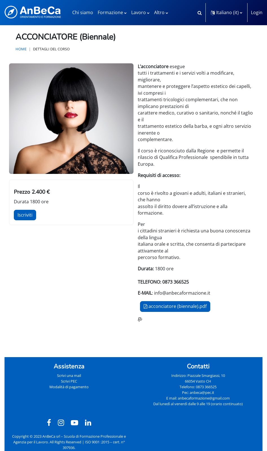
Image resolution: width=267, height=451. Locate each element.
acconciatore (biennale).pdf (175, 306)
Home (21, 48)
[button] (199, 12)
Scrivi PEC (69, 381)
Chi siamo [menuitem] (82, 12)
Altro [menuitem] (159, 12)
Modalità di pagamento (69, 386)
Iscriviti (24, 215)
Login (256, 12)
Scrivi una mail (69, 375)
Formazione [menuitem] (110, 12)
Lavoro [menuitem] (138, 12)
